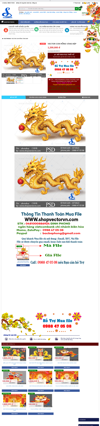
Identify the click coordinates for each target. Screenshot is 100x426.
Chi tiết (13, 97)
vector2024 (7, 38)
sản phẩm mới (28, 12)
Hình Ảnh (62, 97)
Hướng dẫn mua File (41, 22)
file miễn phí (27, 13)
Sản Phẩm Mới (25, 22)
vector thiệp (59, 12)
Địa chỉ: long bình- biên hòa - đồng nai (26, 3)
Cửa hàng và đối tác (59, 22)
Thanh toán (76, 3)
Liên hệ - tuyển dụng (78, 22)
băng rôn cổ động (67, 12)
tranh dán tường (51, 12)
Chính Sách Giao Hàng (37, 97)
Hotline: (8, 3)
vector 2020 (43, 12)
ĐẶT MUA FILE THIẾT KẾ (64, 55)
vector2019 (36, 12)
